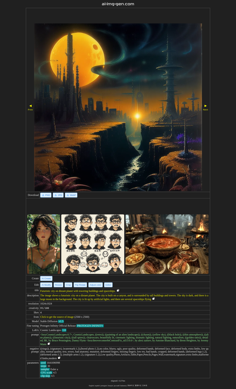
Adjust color (95, 285)
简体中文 (131, 385)
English (91, 386)
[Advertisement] (109, 16)
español (97, 386)
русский (116, 386)
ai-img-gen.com (118, 3)
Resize (58, 285)
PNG (46, 195)
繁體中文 (138, 385)
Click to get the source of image (57, 316)
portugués (103, 386)
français (110, 386)
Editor (108, 285)
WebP (71, 195)
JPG (58, 195)
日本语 (144, 385)
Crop (68, 285)
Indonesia (123, 386)
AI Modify (46, 285)
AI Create (46, 278)
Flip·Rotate (80, 285)
